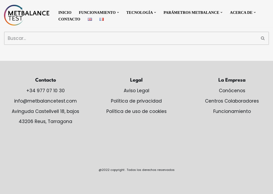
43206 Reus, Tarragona (45, 121)
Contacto (69, 19)
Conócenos (232, 90)
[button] (118, 12)
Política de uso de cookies (136, 111)
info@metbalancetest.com (45, 101)
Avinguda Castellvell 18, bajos (45, 111)
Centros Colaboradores (232, 101)
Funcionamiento (232, 111)
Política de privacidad (136, 101)
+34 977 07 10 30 (45, 90)
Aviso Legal (136, 90)
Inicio (64, 12)
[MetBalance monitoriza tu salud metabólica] (26, 15)
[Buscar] (130, 38)
